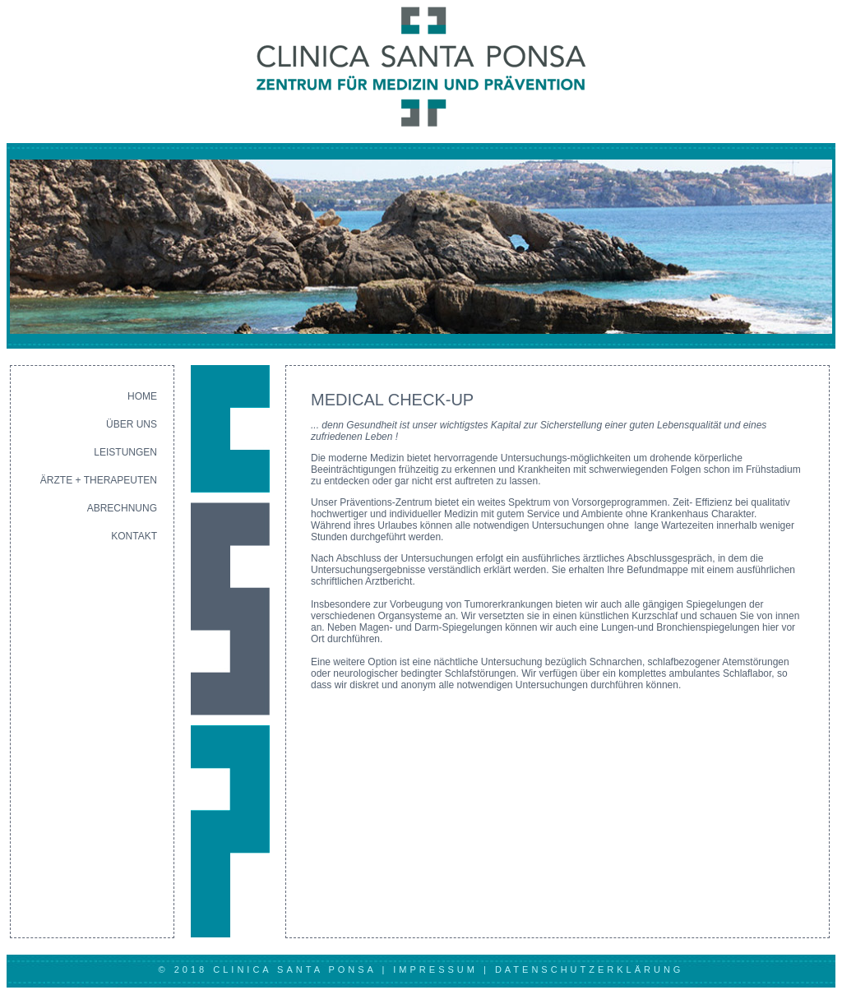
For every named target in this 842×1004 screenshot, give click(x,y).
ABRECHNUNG (122, 508)
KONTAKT (134, 536)
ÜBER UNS (131, 424)
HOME (142, 396)
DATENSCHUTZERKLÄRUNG (589, 969)
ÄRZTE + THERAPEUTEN (98, 480)
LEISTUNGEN (125, 452)
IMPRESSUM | (444, 969)
